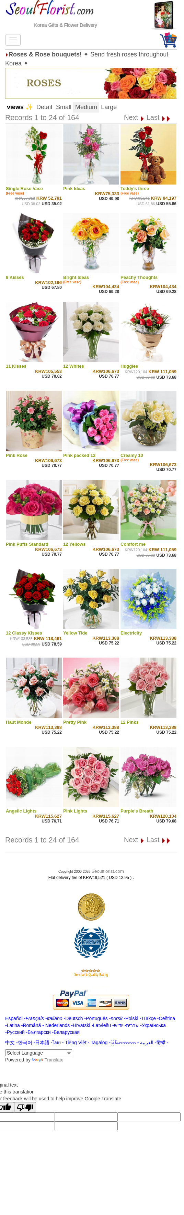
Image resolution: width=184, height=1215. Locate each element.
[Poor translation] (25, 1107)
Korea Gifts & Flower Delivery (74, 25)
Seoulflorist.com (107, 871)
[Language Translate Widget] (38, 1052)
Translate (48, 1059)
